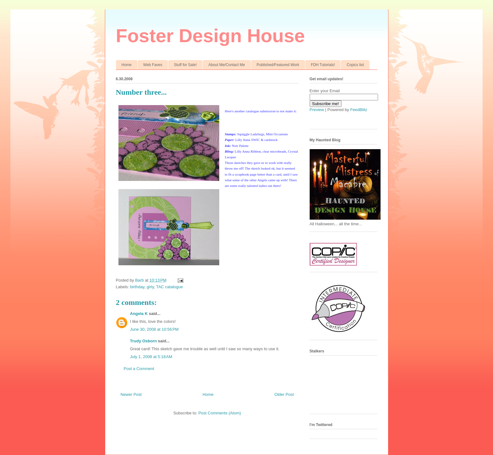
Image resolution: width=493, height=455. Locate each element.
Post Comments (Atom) (219, 413)
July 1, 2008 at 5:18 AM (151, 356)
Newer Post (131, 394)
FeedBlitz (358, 109)
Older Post (284, 394)
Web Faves (152, 65)
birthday (137, 286)
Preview (317, 109)
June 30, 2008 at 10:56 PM (154, 329)
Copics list (355, 65)
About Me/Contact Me (226, 65)
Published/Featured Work (278, 65)
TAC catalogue (169, 286)
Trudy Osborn (143, 341)
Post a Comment (139, 368)
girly (150, 286)
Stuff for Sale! (185, 65)
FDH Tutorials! (323, 65)
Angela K (139, 313)
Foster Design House (210, 35)
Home (127, 65)
